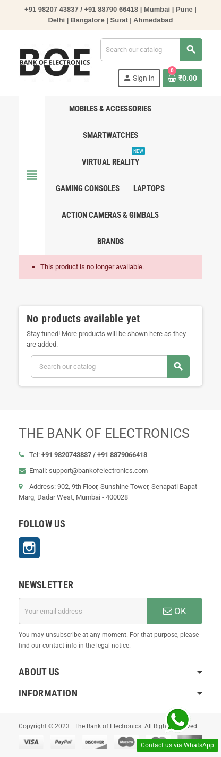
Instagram (29, 547)
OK (174, 611)
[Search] (151, 49)
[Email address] (83, 611)
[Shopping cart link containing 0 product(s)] (182, 78)
